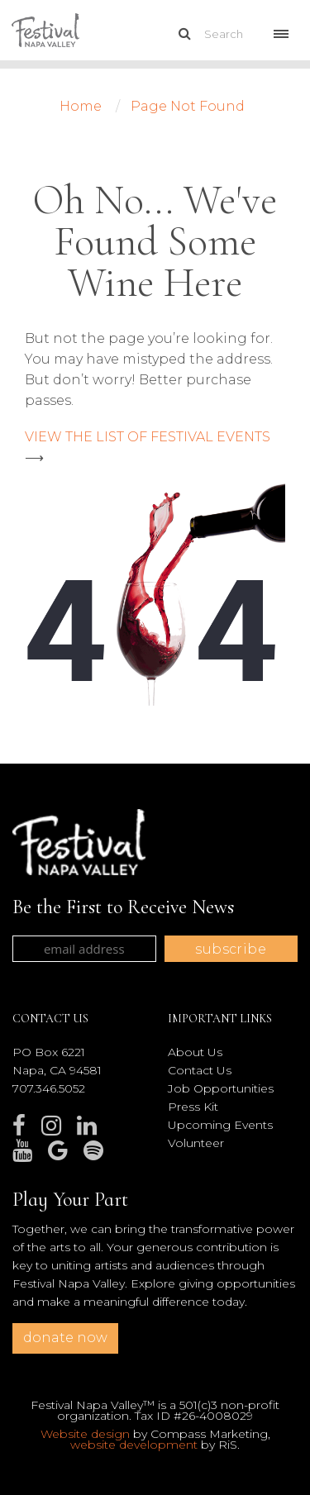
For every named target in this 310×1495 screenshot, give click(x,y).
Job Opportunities (221, 1088)
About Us (195, 1052)
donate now (65, 1337)
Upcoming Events (220, 1124)
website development (134, 1444)
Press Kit (193, 1106)
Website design (85, 1433)
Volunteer (196, 1143)
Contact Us (199, 1070)
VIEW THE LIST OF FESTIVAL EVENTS (147, 437)
